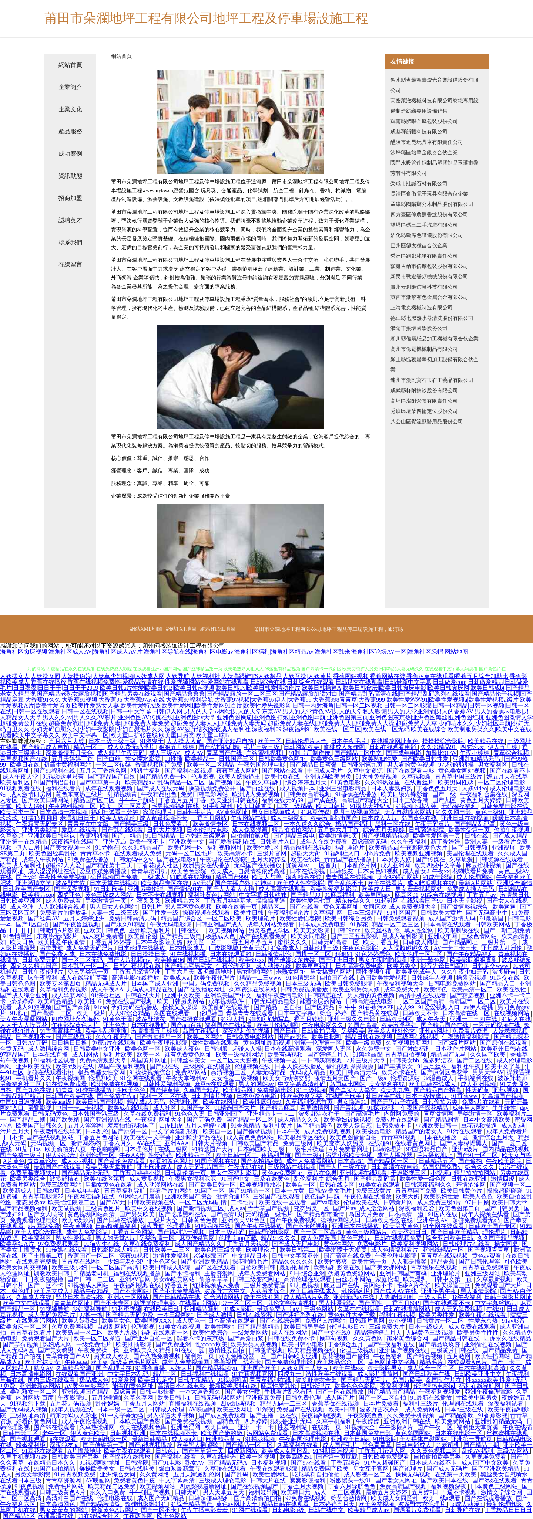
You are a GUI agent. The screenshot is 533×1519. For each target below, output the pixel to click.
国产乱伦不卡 (346, 883)
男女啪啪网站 (255, 972)
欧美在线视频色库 (143, 1427)
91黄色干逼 (118, 1019)
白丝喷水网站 (354, 1279)
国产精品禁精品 (259, 1326)
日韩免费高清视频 (308, 794)
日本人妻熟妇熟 (392, 788)
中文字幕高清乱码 (302, 1084)
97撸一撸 (91, 1315)
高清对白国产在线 (70, 1498)
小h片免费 (378, 853)
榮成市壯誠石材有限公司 (418, 183)
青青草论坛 (42, 1161)
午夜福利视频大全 (401, 983)
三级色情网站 (479, 936)
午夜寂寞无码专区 (40, 824)
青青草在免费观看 (486, 1267)
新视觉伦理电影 (155, 1303)
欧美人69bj (31, 806)
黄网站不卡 (378, 1285)
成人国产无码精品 (161, 1498)
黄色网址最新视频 (267, 1043)
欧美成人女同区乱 (285, 1451)
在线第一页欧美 (456, 1474)
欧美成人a (177, 977)
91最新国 (492, 918)
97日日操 (477, 1202)
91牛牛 (347, 1007)
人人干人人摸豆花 (24, 1025)
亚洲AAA (176, 1143)
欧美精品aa (383, 847)
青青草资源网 (64, 1480)
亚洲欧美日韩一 (437, 1125)
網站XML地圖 (146, 629)
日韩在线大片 (143, 995)
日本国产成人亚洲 (155, 983)
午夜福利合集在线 (484, 794)
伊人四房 (28, 847)
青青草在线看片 (31, 1332)
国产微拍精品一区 (159, 1037)
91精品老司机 (91, 1273)
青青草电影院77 (43, 1196)
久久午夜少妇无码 (465, 972)
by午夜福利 (42, 977)
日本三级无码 (303, 983)
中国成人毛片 (325, 770)
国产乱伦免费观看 (122, 1161)
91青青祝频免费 (75, 1474)
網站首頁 (70, 65)
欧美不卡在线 (399, 1072)
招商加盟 (70, 198)
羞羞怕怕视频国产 (131, 1125)
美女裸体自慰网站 (423, 1439)
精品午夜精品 (91, 1291)
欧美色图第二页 (460, 1208)
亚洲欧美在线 (34, 1066)
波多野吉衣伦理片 (422, 1504)
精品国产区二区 (94, 800)
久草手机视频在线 (24, 1457)
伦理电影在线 (115, 1498)
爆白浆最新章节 (180, 1468)
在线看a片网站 (199, 1303)
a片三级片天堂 (367, 1060)
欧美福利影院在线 (337, 1267)
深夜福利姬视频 (322, 1415)
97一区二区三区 (242, 1303)
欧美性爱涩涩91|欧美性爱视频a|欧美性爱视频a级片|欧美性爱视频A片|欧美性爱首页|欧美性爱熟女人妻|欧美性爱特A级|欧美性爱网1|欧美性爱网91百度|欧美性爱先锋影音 (266, 702)
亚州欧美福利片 (150, 930)
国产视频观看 (28, 1439)
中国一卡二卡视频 (80, 1108)
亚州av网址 (434, 1031)
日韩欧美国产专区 (27, 889)
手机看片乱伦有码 (288, 1392)
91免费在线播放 (88, 859)
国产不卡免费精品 (177, 1291)
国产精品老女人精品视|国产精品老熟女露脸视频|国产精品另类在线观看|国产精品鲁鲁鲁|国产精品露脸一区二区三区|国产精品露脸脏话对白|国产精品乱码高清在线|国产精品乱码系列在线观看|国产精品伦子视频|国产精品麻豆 (266, 694)
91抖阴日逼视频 (334, 1451)
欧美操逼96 (169, 960)
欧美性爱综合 (210, 1332)
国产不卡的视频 (307, 1226)
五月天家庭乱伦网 (197, 1474)
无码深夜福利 (459, 806)
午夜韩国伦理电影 (262, 765)
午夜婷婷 (368, 1421)
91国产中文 (235, 1179)
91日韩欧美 (109, 889)
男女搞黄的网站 (331, 972)
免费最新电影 (275, 1090)
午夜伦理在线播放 (368, 1196)
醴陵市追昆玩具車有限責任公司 (426, 142)
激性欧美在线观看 (215, 1043)
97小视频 (401, 1321)
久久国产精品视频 (501, 1238)
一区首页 (325, 865)
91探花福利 (382, 1108)
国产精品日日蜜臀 (313, 765)
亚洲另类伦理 (146, 889)
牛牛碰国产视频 (150, 1492)
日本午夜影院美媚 (159, 942)
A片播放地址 (84, 1451)
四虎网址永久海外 (75, 1019)
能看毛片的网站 (171, 1190)
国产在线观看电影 (411, 770)
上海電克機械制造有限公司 (421, 308)
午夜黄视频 (78, 1226)
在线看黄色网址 (416, 1143)
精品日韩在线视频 (369, 1037)
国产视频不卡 (34, 1037)
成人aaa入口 (187, 1439)
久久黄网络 (155, 1474)
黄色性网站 (339, 1244)
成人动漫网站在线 (161, 1184)
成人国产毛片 (340, 1445)
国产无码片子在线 (395, 1102)
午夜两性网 (138, 1516)
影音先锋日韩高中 (444, 966)
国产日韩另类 (502, 1208)
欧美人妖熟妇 (79, 1321)
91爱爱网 (123, 1380)
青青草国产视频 (269, 1208)
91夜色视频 (30, 1486)
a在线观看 (63, 1439)
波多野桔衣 (65, 1179)
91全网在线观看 (141, 1078)
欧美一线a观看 (442, 1498)
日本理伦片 (139, 1149)
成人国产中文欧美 (485, 1462)
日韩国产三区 (237, 759)
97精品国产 (15, 1054)
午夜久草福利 (263, 782)
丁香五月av (482, 895)
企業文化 (70, 109)
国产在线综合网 (280, 1321)
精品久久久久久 (293, 1261)
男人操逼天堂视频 (171, 1415)
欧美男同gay (375, 895)
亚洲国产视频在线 (403, 1350)
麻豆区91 (406, 895)
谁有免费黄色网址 (188, 1054)
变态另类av (30, 1202)
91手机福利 (218, 806)
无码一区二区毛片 (189, 853)
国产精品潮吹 (456, 1415)
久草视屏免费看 (486, 1457)
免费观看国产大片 (499, 1285)
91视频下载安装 (416, 806)
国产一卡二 (506, 1362)
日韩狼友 (342, 871)
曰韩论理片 (316, 1386)
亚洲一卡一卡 (256, 1427)
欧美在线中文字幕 (148, 1137)
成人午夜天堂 (21, 776)
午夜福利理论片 (289, 912)
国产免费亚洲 (173, 1344)
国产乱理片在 (114, 1368)
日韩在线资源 (255, 1315)
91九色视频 (305, 1285)
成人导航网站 (69, 995)
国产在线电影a (177, 859)
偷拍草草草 (214, 1279)
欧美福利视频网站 (415, 1244)
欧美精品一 (200, 759)
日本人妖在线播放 (299, 1066)
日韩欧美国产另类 (75, 1457)
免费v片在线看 (482, 1102)
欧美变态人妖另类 (341, 1143)
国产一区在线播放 (340, 1392)
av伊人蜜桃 (479, 1007)
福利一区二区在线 (164, 1096)
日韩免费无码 (40, 960)
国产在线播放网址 (202, 989)
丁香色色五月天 (437, 788)
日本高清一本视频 (64, 812)
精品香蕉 (443, 1261)
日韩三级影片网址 (508, 1297)
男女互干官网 (371, 1468)
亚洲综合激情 (514, 883)
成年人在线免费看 (324, 841)
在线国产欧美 (344, 1096)
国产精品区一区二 (391, 1161)
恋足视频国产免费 (114, 877)
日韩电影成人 (414, 1445)
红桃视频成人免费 (216, 1285)
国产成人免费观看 (222, 1415)
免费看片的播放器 (64, 912)
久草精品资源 (74, 1368)
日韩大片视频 (165, 830)
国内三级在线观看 (52, 1380)
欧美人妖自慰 (354, 1125)
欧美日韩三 (219, 1427)
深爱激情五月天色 (70, 753)
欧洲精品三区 (194, 1155)
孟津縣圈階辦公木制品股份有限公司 (431, 204)
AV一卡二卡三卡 (455, 948)
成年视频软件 (226, 1001)
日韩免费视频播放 (305, 989)
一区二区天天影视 (234, 1060)
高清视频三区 (229, 1072)
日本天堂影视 (465, 901)
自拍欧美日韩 (258, 1267)
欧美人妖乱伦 (118, 818)
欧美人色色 (478, 1196)
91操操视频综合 (151, 1072)
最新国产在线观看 (58, 1167)
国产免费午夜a (117, 1096)
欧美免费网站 (453, 1421)
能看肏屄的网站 (321, 1001)
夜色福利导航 (322, 1196)
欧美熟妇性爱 (380, 759)
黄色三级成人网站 (109, 895)
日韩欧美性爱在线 (389, 1220)
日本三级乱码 (227, 1232)
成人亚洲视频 (478, 1084)
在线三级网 (173, 1149)
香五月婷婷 (309, 1019)
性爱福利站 (293, 1427)
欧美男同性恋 (456, 782)
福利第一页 (200, 1356)
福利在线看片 (64, 788)
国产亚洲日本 (337, 960)
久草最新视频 (494, 1279)
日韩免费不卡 (394, 1125)
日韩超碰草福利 (116, 1226)
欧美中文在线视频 (149, 1208)
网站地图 (456, 651)
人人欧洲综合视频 (62, 906)
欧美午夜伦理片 (215, 977)
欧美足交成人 (52, 1291)
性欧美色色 (131, 1090)
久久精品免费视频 (258, 983)
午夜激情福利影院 (466, 1037)
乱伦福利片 (309, 1179)
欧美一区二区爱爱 (124, 806)
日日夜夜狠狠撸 (43, 1279)
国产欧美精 (65, 1119)
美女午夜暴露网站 (24, 1019)
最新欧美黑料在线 (233, 1386)
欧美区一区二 (205, 942)
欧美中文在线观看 (27, 1303)
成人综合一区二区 (431, 1368)
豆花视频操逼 (479, 1125)
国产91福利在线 (55, 770)
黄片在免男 (322, 1173)
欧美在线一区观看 (283, 1202)
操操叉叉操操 (180, 1007)
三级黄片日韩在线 (455, 1350)
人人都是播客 (409, 1261)
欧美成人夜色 (183, 1048)
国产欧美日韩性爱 (425, 759)
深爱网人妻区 (334, 1048)
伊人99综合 (61, 1155)
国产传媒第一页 (104, 1445)
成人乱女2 (416, 871)
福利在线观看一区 (165, 1332)
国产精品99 (306, 895)
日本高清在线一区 (466, 1013)
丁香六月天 (179, 972)
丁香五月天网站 (144, 1403)
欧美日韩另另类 (305, 1326)
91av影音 (513, 1321)
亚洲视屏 (504, 847)
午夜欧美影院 (504, 1161)
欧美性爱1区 (264, 847)
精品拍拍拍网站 (293, 830)
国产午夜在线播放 (259, 1226)
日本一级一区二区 (121, 1409)
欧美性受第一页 (469, 830)
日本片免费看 (381, 1403)
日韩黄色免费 (200, 1220)
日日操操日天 (149, 954)
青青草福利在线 (270, 1380)
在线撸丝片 (419, 782)
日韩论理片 (387, 1149)
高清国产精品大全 (365, 800)
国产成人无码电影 (296, 1244)
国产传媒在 (431, 859)
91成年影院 (438, 877)
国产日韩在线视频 (211, 960)
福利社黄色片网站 (212, 895)
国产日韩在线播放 (121, 1220)
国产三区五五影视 (355, 936)
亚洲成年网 (443, 936)
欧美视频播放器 (261, 1184)
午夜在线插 (517, 1427)
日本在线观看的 (231, 954)
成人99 (406, 1007)
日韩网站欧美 (302, 747)
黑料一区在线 (393, 824)
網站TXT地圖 (181, 629)
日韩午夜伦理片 (43, 972)
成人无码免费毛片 (52, 1315)
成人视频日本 (297, 788)
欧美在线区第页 (105, 1179)
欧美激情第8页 (339, 836)
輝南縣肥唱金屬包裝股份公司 (424, 121)
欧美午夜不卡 (147, 841)
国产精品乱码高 (475, 824)
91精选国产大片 (235, 1108)
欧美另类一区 (18, 812)
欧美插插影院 (134, 1344)
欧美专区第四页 (61, 983)
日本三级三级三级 (112, 741)
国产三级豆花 (74, 1037)
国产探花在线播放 (127, 1457)
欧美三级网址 (235, 1409)
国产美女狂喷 (243, 1392)
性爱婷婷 (160, 1155)
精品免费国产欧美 (325, 1468)
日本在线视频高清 (482, 1368)
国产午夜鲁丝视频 (77, 924)
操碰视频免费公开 (212, 788)
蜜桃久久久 (293, 942)
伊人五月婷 (503, 747)
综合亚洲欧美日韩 (450, 1238)
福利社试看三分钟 (115, 812)
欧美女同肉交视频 (24, 1267)
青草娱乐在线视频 (434, 1267)
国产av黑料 (293, 1037)
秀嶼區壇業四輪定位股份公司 (424, 411)
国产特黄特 (165, 1090)
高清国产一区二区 (472, 1001)
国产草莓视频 (21, 1344)
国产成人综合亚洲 (24, 995)
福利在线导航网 (480, 1386)
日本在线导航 (149, 1025)
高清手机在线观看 (423, 995)
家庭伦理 (387, 1279)
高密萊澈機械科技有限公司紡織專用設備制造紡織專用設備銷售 (434, 106)
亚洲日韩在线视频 (465, 818)
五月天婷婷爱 (269, 859)
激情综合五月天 (493, 1137)
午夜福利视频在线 (137, 1285)
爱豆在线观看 (79, 830)
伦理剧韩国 (184, 1102)
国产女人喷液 (46, 1214)
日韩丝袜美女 (189, 1060)
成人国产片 (340, 1397)
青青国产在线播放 (348, 859)
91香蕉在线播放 (356, 794)
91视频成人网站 (88, 1285)
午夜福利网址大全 (159, 1119)
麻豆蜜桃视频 (484, 865)
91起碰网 (387, 901)
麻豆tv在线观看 (215, 1084)
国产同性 (370, 1303)
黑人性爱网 (419, 930)
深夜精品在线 (304, 877)
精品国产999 (232, 877)
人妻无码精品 (268, 1072)
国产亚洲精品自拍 (230, 741)
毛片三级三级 (262, 747)
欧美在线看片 (386, 883)
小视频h (440, 1173)
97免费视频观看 (59, 1244)
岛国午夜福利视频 (122, 1066)
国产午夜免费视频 (293, 1220)
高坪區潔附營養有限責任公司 (424, 401)
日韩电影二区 (21, 1433)
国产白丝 (109, 759)
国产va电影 (325, 1202)
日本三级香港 (411, 800)
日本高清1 (351, 1161)
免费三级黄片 (374, 1190)
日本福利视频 (269, 1462)
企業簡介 (70, 87)
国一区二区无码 (82, 960)
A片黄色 (14, 1161)
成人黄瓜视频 (147, 1179)
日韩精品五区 (437, 1161)
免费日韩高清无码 (133, 918)
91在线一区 (190, 1350)
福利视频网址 (225, 847)
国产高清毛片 (362, 1114)
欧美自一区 (218, 1131)
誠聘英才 (70, 220)
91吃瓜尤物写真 (269, 1019)
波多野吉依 (71, 883)
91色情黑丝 (18, 936)
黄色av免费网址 (283, 1173)
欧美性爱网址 (270, 1474)
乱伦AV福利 (478, 1451)
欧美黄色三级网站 (334, 759)
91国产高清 (363, 1025)
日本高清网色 (58, 1504)
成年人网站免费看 (271, 924)
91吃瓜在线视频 (191, 877)
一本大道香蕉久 (200, 1392)
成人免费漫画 (250, 830)
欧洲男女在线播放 (206, 865)
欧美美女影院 (312, 930)
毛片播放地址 (434, 1155)
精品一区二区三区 (396, 924)
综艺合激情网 (349, 1498)
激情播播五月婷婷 (155, 1031)
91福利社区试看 (55, 1060)
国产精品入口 (498, 983)
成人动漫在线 (274, 966)
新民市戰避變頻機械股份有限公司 (429, 276)
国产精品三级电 (294, 836)
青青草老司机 (149, 871)
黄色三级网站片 (367, 1232)
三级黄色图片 (103, 1208)
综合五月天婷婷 (384, 830)
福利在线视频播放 (137, 1273)
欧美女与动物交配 (287, 1078)
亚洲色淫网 (186, 1427)
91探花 (359, 924)
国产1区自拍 (33, 924)
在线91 (495, 1309)
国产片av (344, 1208)
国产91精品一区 (250, 1190)
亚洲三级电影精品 (343, 788)
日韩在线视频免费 (398, 1238)
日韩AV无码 (32, 1043)
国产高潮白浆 (246, 1338)
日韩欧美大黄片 (441, 912)
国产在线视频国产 (255, 1486)
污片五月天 (15, 1131)
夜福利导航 (276, 1155)
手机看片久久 (34, 1078)
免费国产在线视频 (300, 1409)
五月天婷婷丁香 (72, 759)
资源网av (297, 865)
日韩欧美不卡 (420, 1013)
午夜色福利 (388, 1356)
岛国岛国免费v (442, 1167)
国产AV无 (112, 1202)
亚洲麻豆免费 (264, 1397)
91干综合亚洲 (307, 1273)
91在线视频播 (188, 954)
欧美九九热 (395, 1090)
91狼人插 (233, 1019)
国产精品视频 (425, 1356)
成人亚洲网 (396, 865)
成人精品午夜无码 (121, 753)
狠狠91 (344, 954)
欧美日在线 (25, 765)
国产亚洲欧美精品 (205, 1261)
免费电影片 (372, 1244)
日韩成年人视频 (432, 977)
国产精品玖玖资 (440, 1344)
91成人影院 (238, 1309)
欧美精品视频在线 (312, 1350)
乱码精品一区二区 (181, 782)
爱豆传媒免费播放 (103, 871)
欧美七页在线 (282, 776)
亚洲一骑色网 (428, 960)
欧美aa (99, 1362)
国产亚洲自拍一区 (149, 1338)
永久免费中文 (374, 1048)
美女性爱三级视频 (235, 1078)
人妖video (474, 788)
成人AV (194, 753)
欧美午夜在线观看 (483, 1315)
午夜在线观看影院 (274, 1468)
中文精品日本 (250, 1255)
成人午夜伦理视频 (85, 1421)
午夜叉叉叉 (146, 901)
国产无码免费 (205, 1119)
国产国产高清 (72, 1007)
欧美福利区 (15, 782)
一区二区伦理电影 (502, 782)
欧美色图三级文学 (218, 1250)
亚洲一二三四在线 (474, 1019)
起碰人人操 (247, 1048)
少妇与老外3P (125, 1261)
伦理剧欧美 (103, 1078)
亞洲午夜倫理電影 (489, 1392)
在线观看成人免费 (138, 853)
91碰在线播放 (94, 1090)
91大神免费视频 (377, 776)
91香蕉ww (465, 1096)
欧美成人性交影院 (300, 883)
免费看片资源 (470, 1031)
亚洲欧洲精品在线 (199, 1137)
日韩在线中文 (326, 1510)
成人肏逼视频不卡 (164, 818)
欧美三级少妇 (69, 1267)
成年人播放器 (395, 1155)
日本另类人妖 (394, 859)
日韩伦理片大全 (306, 741)
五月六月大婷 (67, 741)
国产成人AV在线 (395, 1291)
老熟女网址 (291, 972)
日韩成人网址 (421, 942)
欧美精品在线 (486, 741)
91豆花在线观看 (43, 1451)
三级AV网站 (513, 1451)
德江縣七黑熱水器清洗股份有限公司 (431, 318)
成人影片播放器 (378, 1374)
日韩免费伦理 (303, 1397)
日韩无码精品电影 (272, 1001)
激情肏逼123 (233, 1196)
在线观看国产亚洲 (80, 1374)
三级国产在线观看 (277, 1196)
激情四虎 (503, 1179)
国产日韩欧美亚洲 (294, 1356)
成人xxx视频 (78, 1161)
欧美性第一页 (369, 1261)
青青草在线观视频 (444, 1255)
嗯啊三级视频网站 (357, 812)
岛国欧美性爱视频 (383, 977)
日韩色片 (167, 1451)
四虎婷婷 (256, 1421)
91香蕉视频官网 (253, 1374)
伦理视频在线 (253, 1066)
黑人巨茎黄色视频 (188, 906)
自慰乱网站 (112, 1326)
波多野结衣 (151, 1019)
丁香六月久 (118, 1143)
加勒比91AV (441, 753)
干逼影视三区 (409, 1173)
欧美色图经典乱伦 (53, 853)
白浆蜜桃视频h (266, 753)
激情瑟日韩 (515, 895)
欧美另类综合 (28, 1179)
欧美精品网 (238, 1090)
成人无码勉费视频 (459, 1309)
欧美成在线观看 (128, 1108)
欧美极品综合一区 (340, 1362)
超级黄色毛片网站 (134, 1362)
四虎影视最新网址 (203, 1486)
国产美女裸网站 (386, 1267)
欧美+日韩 (342, 1409)
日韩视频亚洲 (128, 1433)
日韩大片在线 (268, 1480)
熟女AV (43, 1368)
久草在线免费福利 (148, 1114)
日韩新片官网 (367, 1321)
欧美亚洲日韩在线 (234, 800)
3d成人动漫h (467, 1504)
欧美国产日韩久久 (40, 1125)
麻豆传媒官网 (197, 1238)
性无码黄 (477, 1090)
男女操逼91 (352, 1102)
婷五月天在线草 (507, 776)
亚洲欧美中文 (187, 841)
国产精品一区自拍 (278, 1007)
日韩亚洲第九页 (362, 765)
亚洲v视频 (506, 1090)
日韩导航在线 (463, 1510)
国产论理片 (408, 1468)
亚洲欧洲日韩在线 (407, 1421)
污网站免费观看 (268, 1433)
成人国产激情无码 (452, 918)
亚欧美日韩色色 (105, 930)
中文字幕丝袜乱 (496, 1303)
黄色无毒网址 (341, 906)
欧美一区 (270, 741)
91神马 (264, 883)
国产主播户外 (233, 883)
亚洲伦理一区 (97, 1155)
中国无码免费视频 (206, 983)
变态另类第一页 (88, 972)
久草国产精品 (201, 1090)
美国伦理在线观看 (470, 853)
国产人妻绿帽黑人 (464, 1143)
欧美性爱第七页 (310, 901)
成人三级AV (165, 753)
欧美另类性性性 (478, 1332)
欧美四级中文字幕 (438, 865)
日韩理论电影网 (269, 1232)
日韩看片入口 (278, 841)
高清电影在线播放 (136, 977)
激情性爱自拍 (227, 1350)
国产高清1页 (226, 1214)
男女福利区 (493, 765)
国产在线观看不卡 (447, 1303)
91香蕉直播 (151, 1368)
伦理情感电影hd (434, 1386)
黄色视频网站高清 (91, 1214)
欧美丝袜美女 (42, 1362)
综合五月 (338, 1179)
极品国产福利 (353, 824)
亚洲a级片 (466, 1149)
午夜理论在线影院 (224, 859)
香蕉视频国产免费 (159, 765)
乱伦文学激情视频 (291, 1303)
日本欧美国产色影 (137, 1421)
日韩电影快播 (158, 1392)
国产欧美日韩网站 (46, 800)
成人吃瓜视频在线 (431, 883)
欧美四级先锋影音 (405, 794)
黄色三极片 (356, 1238)
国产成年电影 (404, 753)
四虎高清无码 (369, 841)
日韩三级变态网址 (256, 1279)
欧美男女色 (117, 1321)
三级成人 (154, 877)
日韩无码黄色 (50, 1114)
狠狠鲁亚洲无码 (291, 1421)
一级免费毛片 (94, 1344)
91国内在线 (443, 1214)
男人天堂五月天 (224, 1492)
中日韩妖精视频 (322, 1060)
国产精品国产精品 (392, 1392)
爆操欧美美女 (97, 1468)
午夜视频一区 (280, 1060)
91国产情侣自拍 (55, 782)
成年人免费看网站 (310, 1161)
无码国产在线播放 (258, 865)
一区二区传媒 (114, 765)
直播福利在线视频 (193, 1403)
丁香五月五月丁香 (183, 800)
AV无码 (202, 883)
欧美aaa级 (59, 1102)
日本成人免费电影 (322, 924)
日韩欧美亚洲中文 (478, 1374)
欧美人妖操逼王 (240, 776)
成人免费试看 (64, 901)
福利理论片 (350, 847)
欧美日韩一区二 (236, 1155)
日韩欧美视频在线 (152, 1202)
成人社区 (165, 1108)
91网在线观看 (250, 1510)
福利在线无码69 (283, 800)
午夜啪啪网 (105, 1149)
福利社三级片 (421, 1403)
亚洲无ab (114, 841)
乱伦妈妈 (108, 1403)
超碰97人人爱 (64, 865)
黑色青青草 (377, 1445)
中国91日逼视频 (21, 1102)
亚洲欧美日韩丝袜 (52, 836)
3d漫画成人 (439, 1078)
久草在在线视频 (359, 1309)
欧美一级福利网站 (240, 1054)
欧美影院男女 (385, 1368)
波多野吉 (504, 972)
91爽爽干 (152, 741)
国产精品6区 (19, 1516)
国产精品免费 (500, 1350)
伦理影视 (203, 776)
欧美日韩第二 (297, 1250)
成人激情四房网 (31, 794)
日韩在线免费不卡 (292, 1338)
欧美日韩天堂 (510, 1202)
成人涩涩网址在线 (52, 871)
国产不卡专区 (112, 1303)
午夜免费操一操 (99, 1350)
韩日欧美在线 (384, 1096)
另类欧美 (353, 1031)
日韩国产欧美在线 (70, 1096)
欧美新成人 (18, 1190)
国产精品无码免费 (130, 1315)
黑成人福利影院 (403, 936)
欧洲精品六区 (183, 901)
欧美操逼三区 (453, 1285)
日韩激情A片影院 (57, 930)
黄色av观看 (487, 1255)
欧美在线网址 (221, 1102)
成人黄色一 (190, 1321)
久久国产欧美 (488, 1054)
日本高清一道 (406, 1214)
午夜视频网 (70, 1078)
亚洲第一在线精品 (24, 841)
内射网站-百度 (35, 1397)
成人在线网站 (290, 1332)
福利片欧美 (118, 1054)
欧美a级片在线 (75, 1066)
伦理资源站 (405, 1078)
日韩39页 (48, 1190)
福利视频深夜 (449, 1486)
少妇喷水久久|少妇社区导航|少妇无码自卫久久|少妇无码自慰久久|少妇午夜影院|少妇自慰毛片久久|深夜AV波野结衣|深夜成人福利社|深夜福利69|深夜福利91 (265, 726)
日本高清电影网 (31, 1374)
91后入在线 (516, 1019)
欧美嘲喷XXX (154, 1321)
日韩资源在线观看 (500, 859)
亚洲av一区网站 (128, 1297)
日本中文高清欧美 (487, 1119)
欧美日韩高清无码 (354, 1072)
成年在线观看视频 (109, 788)
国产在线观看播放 (489, 1498)
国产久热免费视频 (157, 1356)
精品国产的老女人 (419, 1131)
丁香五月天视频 (248, 1244)
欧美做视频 (67, 1208)
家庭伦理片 (158, 812)
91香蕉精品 (245, 1125)
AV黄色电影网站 (87, 1386)
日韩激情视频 (266, 1350)
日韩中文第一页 (452, 1279)
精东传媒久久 (353, 901)
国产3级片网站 (457, 1043)
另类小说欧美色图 (349, 1155)
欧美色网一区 (185, 847)
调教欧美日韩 (52, 1273)
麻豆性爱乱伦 (279, 1386)
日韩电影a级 (289, 1510)
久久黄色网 (368, 1338)
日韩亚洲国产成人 (219, 924)
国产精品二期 (28, 1119)
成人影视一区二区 (368, 1474)
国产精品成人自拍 (46, 747)
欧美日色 (22, 942)
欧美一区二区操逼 (97, 1338)
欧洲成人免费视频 (256, 794)
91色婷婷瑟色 (373, 954)
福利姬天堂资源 (478, 1427)
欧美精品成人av (369, 1510)
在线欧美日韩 (162, 1309)
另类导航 (51, 948)
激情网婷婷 (85, 1143)
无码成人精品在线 (150, 989)
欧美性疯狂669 (263, 1102)
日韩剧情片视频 (212, 1096)
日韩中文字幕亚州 (296, 1255)
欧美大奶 (408, 1196)
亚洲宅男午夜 (439, 1291)
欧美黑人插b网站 (199, 1445)
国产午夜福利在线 (391, 1344)
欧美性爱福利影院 (334, 889)
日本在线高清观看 (288, 1048)
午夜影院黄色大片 (424, 847)
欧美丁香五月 (381, 942)
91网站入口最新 (140, 1196)
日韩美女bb (404, 1060)
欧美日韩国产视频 (100, 1102)
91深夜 (265, 1409)
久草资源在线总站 (253, 989)
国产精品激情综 (100, 1504)
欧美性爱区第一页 (437, 836)
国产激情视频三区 (201, 1208)
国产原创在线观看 (504, 1043)
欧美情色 (436, 989)
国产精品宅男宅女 (189, 966)
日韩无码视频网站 (218, 1397)
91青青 (64, 1090)
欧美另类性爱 (437, 1315)
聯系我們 (70, 242)
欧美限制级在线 (459, 930)
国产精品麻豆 (278, 1108)
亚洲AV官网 (135, 1279)
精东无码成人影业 (74, 1415)
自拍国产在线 (337, 977)
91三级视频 (311, 1090)
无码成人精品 (308, 1072)
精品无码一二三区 (284, 1403)
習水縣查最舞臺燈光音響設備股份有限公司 (434, 85)
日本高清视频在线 (316, 1433)
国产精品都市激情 (321, 1214)
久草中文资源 (365, 770)
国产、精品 (127, 836)
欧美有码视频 (285, 1054)
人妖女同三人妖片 (305, 1368)
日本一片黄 (290, 1190)
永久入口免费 (108, 1492)
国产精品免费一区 (164, 776)
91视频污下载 (28, 1403)
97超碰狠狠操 (456, 765)
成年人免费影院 (87, 1232)
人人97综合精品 (129, 1013)
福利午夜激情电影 (280, 995)
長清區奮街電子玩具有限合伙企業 (429, 194)
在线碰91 (380, 1143)
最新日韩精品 (150, 1439)
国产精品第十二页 (109, 865)
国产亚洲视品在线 (108, 1119)
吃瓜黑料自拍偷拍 (316, 1474)
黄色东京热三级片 (80, 794)
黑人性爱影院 (337, 1303)
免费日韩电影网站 (205, 794)
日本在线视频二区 (256, 824)
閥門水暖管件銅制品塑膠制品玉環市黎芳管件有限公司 (434, 168)
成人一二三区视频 (338, 1492)
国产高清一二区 (51, 1013)
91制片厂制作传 (310, 753)
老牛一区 (54, 1433)
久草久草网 (139, 1397)
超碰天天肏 (306, 853)
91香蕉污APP (376, 1007)
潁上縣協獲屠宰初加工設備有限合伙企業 (434, 365)
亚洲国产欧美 (259, 1368)
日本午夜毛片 (349, 741)
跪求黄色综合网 (408, 1338)
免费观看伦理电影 (34, 1220)
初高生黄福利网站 (68, 765)
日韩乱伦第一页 (186, 1173)
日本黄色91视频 (378, 871)
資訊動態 (70, 176)
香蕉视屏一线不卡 (238, 1362)
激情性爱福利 (171, 1255)
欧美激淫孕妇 (399, 1025)
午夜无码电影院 (171, 924)
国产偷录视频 (255, 1131)
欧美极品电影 (374, 1131)
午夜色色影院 (360, 948)
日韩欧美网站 (493, 924)
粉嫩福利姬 (31, 1445)
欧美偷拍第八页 (66, 1149)
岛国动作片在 (444, 1380)
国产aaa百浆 (186, 1025)
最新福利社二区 (21, 1084)
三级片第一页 (500, 942)
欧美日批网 (326, 1037)
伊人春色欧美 (88, 1433)
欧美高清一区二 (472, 989)
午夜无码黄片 (433, 824)
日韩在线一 (190, 930)
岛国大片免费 (367, 1214)
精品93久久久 (279, 1238)
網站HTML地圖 (218, 629)
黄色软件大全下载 (352, 1315)
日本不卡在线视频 (160, 895)
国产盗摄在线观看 (193, 1019)
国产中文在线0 (332, 1332)
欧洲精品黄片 (224, 1439)
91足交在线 (505, 977)
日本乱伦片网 (359, 865)
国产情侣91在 (185, 889)
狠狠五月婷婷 (177, 747)
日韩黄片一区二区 (440, 1321)
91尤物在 (107, 847)
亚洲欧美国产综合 (189, 1196)
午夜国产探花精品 (425, 1108)
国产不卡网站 (131, 1291)
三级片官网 (272, 853)
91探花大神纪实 (371, 806)
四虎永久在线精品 (507, 1338)
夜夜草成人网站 (237, 770)
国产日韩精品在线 (176, 1297)
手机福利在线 (476, 1078)
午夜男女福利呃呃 (193, 1179)
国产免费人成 (57, 954)
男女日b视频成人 (275, 812)
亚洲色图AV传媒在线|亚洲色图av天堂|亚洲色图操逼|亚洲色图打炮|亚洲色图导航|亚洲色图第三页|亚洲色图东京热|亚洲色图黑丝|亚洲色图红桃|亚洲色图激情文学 (325, 717)
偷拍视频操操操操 (350, 1066)
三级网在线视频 (417, 1037)
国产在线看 (305, 906)
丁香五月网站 (209, 818)
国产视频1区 (226, 782)
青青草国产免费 (416, 1190)
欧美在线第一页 (237, 906)
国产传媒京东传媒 (292, 960)
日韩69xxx (347, 930)
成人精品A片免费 (307, 1297)
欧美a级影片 (77, 1220)
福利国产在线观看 (229, 1025)
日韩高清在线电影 (369, 1001)
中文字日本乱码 (128, 1374)
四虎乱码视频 (238, 1403)
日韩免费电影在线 (505, 806)
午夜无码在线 (246, 1167)
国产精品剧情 (441, 1119)
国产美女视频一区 (68, 847)
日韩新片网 (398, 1202)
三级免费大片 (387, 1326)
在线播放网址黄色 (395, 741)
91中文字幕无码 (122, 1415)
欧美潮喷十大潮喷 (343, 1250)
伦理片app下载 (238, 1238)
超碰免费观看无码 (476, 1220)
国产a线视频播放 (151, 1445)
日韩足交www (491, 966)
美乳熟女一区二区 (34, 1392)
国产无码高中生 (487, 912)
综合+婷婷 (334, 1013)
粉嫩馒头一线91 (351, 1480)
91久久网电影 (454, 812)
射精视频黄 (122, 794)
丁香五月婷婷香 (111, 942)
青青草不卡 (95, 853)
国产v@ (26, 877)
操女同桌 (506, 1244)
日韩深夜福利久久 (429, 1184)
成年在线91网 (262, 1297)
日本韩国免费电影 (368, 1433)
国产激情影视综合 (464, 906)
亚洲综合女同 (118, 1474)
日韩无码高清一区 (336, 942)
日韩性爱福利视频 (167, 1084)
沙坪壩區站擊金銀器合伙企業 (424, 152)
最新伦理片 (295, 1267)
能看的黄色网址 (133, 1386)
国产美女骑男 (56, 1350)
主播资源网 (219, 1273)
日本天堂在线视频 (114, 883)
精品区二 (273, 906)
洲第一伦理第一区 (318, 1043)
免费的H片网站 (325, 1321)
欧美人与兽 (267, 877)
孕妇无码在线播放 (135, 1007)
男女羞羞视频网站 (419, 889)
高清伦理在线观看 (308, 1279)
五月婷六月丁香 (339, 830)
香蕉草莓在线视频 (336, 1403)
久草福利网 (328, 912)
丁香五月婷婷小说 (137, 1173)
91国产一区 (210, 1190)
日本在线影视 (307, 871)
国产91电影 (166, 1462)
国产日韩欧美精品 (455, 1232)
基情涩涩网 (471, 1184)
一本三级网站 (175, 1315)
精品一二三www (261, 977)
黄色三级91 (490, 812)
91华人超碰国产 (385, 1462)
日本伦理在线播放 (142, 948)
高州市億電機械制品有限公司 (424, 349)
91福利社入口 (342, 853)
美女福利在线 (387, 1084)
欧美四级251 (296, 1457)
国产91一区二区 (477, 1155)
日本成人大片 (380, 818)
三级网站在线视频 (292, 1167)
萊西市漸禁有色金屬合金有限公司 (429, 297)
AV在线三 (149, 1143)
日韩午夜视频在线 (137, 966)
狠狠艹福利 (146, 770)
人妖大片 (181, 1368)
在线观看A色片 (468, 1362)
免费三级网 (298, 1143)
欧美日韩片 (331, 806)
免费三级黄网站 (61, 1184)
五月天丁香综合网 (103, 770)
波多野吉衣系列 (380, 1409)
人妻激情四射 (397, 1297)
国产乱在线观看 (122, 830)
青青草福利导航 (125, 1190)
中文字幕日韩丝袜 (263, 895)
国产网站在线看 (283, 770)
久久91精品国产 (143, 847)
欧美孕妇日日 (409, 1232)
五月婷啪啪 (106, 1397)
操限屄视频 (471, 977)
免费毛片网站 (66, 1486)
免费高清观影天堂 (103, 1060)
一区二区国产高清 (421, 1001)
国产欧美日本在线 (445, 1480)
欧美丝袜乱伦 (382, 930)
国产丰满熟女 (396, 1066)
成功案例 (70, 153)
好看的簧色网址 (171, 1161)
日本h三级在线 (465, 1409)
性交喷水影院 (143, 759)
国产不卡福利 (183, 1273)
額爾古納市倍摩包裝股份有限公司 (429, 266)
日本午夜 (288, 1131)
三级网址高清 (28, 1415)
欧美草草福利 (313, 966)
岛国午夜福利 (200, 1031)
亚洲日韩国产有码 (403, 1273)
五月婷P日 (425, 1492)
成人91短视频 (33, 1007)
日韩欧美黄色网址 (282, 759)
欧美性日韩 (249, 912)
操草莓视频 (334, 1338)
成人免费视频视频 (328, 1131)
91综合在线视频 (442, 895)
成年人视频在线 (72, 1409)
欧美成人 (222, 871)
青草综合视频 (511, 753)
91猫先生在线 (102, 1244)
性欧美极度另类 (302, 1096)
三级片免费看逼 (265, 1285)
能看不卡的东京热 (201, 1338)
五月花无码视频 (71, 1403)
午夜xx (441, 871)
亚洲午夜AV (433, 1220)
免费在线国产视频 (129, 1001)
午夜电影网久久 (323, 1025)
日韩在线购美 (137, 1468)
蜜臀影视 (40, 1108)
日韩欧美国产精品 (255, 1143)
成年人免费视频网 (186, 1362)
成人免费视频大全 (413, 906)
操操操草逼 (271, 901)
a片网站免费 (44, 1226)
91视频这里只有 (63, 776)
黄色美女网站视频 (462, 770)
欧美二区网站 (205, 1037)
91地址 (19, 1013)
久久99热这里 (383, 782)
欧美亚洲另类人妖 (356, 989)
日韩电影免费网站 (452, 983)
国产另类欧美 (137, 1214)
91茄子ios (29, 1149)
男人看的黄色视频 (411, 765)
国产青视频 (349, 1108)
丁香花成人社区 (158, 865)
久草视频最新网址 (410, 1043)
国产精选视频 (468, 995)
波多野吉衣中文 (225, 1291)
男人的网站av (256, 1084)
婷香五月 (177, 1285)
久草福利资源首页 (309, 1102)
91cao (101, 1007)
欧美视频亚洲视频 (419, 853)
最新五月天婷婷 (387, 1492)
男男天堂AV (488, 1072)
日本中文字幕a (297, 1013)
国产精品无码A (227, 1462)
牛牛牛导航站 (137, 800)
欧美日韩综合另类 (349, 918)
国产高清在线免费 (348, 1255)
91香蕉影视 (492, 1415)
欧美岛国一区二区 (80, 1332)
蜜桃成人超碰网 (345, 747)
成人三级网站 (288, 818)
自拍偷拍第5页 (251, 836)
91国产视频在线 (216, 1161)
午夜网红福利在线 (91, 1196)
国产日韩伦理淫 (480, 1261)
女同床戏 (374, 906)
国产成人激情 (215, 1315)
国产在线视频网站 (50, 1137)
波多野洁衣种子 (319, 1114)
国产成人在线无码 (161, 788)
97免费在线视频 (306, 1498)
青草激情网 (315, 1108)
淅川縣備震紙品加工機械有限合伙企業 (434, 339)
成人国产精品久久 (199, 1244)
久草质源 (461, 859)
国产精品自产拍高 (438, 1090)
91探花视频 (260, 1439)
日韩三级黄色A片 (63, 1492)
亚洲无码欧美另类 (328, 776)
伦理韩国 (211, 1013)
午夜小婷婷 (475, 753)
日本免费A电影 (257, 1096)
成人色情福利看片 (395, 1250)
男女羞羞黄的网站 (64, 1510)
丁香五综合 (346, 1462)
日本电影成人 (187, 948)
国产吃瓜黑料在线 (183, 1214)
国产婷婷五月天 (328, 1054)
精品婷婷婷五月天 (378, 1332)
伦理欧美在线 (362, 1202)
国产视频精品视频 (386, 836)
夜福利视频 (395, 1386)
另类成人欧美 (112, 1356)
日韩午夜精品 (196, 1380)
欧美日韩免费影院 (349, 983)
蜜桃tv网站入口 (341, 1220)
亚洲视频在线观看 (363, 1173)
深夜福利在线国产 (75, 841)
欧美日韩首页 (255, 806)
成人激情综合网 (49, 1048)
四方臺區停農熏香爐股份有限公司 (429, 214)
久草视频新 (416, 776)
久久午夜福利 (409, 841)
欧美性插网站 (493, 1356)
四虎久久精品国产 (34, 966)
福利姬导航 (263, 1492)
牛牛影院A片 (397, 1427)
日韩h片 (151, 906)
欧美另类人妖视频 (254, 1344)
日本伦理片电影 (208, 830)
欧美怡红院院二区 (72, 1202)
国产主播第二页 (43, 1255)
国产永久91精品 (125, 924)
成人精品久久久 (299, 1119)
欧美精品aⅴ (140, 782)
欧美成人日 (377, 889)
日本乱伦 (97, 1131)
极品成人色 (221, 936)
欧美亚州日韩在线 (504, 1048)
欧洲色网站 (172, 1516)
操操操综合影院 (443, 741)
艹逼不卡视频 (459, 1492)
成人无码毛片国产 (201, 1167)
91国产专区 (196, 1108)
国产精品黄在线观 (375, 1013)
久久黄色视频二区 (434, 1451)
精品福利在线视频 (308, 847)
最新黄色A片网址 (114, 1510)
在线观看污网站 (37, 1321)
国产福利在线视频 (189, 770)
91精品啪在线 (213, 1226)
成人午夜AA (107, 989)
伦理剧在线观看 (463, 1403)
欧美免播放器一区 (243, 1356)
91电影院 (385, 1439)
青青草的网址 (72, 1303)
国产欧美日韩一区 (212, 1184)
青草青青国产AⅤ (68, 1356)
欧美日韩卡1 (174, 1397)
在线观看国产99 (422, 901)
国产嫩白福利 (413, 1048)
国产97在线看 (309, 1462)
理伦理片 (494, 1232)
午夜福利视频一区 (72, 806)
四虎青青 (125, 1392)
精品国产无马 (448, 1054)
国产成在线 (322, 800)
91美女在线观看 (380, 1184)
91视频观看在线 (21, 788)
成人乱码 (513, 1125)
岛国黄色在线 (419, 818)
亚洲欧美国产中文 (228, 995)
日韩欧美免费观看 (386, 1457)
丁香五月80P (403, 1303)
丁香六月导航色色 (352, 1486)
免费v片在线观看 (398, 1119)
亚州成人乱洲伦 (502, 948)
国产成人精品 (510, 836)
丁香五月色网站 (99, 1137)
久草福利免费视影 (64, 989)
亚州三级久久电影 (352, 1019)
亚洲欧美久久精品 (147, 1350)
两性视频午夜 (374, 972)
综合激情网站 (222, 1297)
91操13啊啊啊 (39, 818)
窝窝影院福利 (308, 1480)
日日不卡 (12, 1137)
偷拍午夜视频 (512, 830)
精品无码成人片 (106, 983)
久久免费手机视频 (411, 1415)
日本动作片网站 (456, 1048)
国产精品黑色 (315, 1125)
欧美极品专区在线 (165, 883)
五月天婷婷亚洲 (84, 918)
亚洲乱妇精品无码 (477, 759)
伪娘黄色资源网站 (352, 1273)
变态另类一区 (312, 1208)
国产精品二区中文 (358, 753)
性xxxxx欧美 (211, 1344)
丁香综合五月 (346, 1344)
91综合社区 (106, 995)
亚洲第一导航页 (472, 1439)
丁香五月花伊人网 (382, 1451)
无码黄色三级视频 (430, 1332)
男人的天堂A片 (116, 1238)
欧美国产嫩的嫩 (222, 1433)
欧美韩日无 (296, 1492)
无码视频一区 (48, 1143)
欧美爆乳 (415, 1279)
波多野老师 (513, 1078)
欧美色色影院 (189, 871)
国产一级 (444, 794)
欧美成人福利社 (21, 865)
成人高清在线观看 (282, 889)
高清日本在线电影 (182, 1386)
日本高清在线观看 (447, 924)
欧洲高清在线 (56, 1516)
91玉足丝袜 (432, 1066)
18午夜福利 (467, 1297)
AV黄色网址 (232, 812)
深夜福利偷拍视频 (246, 1031)
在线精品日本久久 (52, 1462)
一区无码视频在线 (497, 1025)
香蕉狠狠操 (94, 836)
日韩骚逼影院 (427, 830)
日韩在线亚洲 (469, 1179)
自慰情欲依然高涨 (262, 871)
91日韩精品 (161, 836)
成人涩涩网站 (377, 1208)
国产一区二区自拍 (383, 1397)
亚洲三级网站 (483, 1273)
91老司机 (448, 1445)
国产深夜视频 (72, 889)
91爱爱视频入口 (439, 1007)
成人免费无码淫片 (131, 747)
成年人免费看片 (507, 1131)
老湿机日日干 (78, 818)
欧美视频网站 (227, 930)
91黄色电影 (346, 782)
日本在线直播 (50, 1054)
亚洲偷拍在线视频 (488, 1344)
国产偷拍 (470, 1161)
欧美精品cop (38, 895)
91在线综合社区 (99, 1516)
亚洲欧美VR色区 (243, 1220)
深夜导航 (152, 1226)
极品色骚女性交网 (102, 1072)
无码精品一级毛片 (269, 1214)
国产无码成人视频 (24, 1409)
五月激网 (459, 1356)
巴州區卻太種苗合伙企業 (418, 245)
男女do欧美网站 (174, 1279)
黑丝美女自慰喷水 (504, 1474)
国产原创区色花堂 (445, 1072)
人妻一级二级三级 (115, 912)
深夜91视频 (134, 1255)
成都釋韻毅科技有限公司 (418, 132)
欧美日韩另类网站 (181, 1001)
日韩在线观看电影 (393, 747)
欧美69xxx (251, 960)
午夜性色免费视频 (63, 877)
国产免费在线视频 (189, 1421)
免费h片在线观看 (114, 1043)
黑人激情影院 (478, 1291)
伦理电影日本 (347, 1326)
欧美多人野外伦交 (392, 1031)
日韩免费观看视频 (401, 918)
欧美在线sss (348, 1368)
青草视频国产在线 (24, 759)
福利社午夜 (466, 1066)
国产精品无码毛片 (365, 1380)
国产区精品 (320, 1007)
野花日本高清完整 (80, 1297)
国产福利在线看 (176, 1457)
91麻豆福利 (340, 895)
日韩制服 (216, 1048)
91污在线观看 (465, 1131)
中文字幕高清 (177, 1480)
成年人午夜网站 (43, 859)
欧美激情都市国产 (334, 818)
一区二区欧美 (224, 918)
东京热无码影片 (57, 936)
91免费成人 (285, 948)
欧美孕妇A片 (18, 1244)
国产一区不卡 (46, 1285)
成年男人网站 (470, 1108)
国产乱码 (237, 1474)
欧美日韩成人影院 (167, 1267)
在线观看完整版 (37, 1261)
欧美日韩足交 (156, 1380)
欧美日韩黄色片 (462, 1190)
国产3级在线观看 (495, 1480)
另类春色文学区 (269, 930)
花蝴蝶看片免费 (473, 871)
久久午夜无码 (114, 1037)
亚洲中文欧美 (183, 995)
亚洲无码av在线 (354, 1297)
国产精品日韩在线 (456, 1338)
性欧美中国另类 (477, 1397)
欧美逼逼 (504, 906)
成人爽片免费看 (103, 936)
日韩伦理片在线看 (467, 1244)
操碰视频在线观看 (206, 912)
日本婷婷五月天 (334, 1504)
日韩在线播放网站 (407, 1309)
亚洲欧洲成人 (155, 1167)
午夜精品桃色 (159, 794)
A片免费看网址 (349, 1149)
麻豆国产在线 (342, 1285)
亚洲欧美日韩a (350, 1439)
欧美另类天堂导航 (109, 1167)
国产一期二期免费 (507, 930)
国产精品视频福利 (24, 1208)
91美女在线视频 (180, 1326)
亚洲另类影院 (40, 830)
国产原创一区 (130, 1131)
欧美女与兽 (517, 1155)
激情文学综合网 (502, 1492)
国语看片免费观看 (417, 1510)
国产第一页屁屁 (337, 1457)
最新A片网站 (476, 883)
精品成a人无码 (147, 1102)
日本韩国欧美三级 (261, 1149)
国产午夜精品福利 (470, 954)
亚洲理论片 (446, 1273)
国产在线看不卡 (510, 770)
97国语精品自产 (427, 1149)
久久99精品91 (438, 747)
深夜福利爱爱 (417, 1208)
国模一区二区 (313, 954)
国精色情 (228, 1421)
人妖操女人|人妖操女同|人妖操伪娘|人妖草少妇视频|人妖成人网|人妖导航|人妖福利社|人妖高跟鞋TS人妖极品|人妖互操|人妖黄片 (166, 676)
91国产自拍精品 (55, 1468)
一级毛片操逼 (307, 1149)
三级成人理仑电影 (223, 1480)
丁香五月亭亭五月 (250, 942)
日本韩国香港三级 (96, 1114)
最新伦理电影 (504, 1504)
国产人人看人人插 (231, 889)
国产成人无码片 (447, 1468)
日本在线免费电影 (103, 954)
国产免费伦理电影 (289, 1362)
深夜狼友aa (65, 1445)
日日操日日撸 (69, 1043)
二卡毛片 (243, 1202)
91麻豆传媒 (315, 812)
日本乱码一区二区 (85, 966)
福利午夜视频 (397, 1315)
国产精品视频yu (216, 1368)
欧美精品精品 (56, 1001)
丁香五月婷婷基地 (228, 901)
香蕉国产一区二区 (91, 1255)
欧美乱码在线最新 (226, 1007)
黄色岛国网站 (413, 1433)
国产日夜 (286, 1031)
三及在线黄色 (272, 1179)
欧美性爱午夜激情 (62, 942)
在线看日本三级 (21, 1480)
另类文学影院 (32, 1474)
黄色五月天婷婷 (481, 800)
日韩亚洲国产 (225, 1114)
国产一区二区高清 (318, 1232)
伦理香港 (179, 1226)
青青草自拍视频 (406, 1054)
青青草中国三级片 (459, 776)
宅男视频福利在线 (175, 806)
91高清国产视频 (503, 1096)
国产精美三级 (131, 824)
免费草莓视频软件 (34, 1173)
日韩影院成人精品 (115, 1250)
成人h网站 (86, 1054)
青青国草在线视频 (350, 877)
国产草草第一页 (100, 782)
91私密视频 (126, 1309)
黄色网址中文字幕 (392, 1362)
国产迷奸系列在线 (300, 1315)
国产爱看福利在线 (232, 841)
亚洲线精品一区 (443, 1250)
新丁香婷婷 (446, 841)
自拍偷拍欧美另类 (437, 1457)
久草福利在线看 (298, 1445)
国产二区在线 (475, 1060)
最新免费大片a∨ (279, 1309)
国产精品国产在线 (445, 1025)
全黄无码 (255, 948)
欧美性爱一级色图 (423, 1179)
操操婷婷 (22, 1001)
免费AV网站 (191, 1072)
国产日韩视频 (470, 847)
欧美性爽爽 (333, 1261)
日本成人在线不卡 (434, 1462)
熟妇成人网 (57, 1344)
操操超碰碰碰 (505, 1190)
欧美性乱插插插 (106, 1031)
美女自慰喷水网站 (408, 812)
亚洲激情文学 (34, 883)
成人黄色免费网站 (251, 1137)
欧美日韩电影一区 (104, 1439)
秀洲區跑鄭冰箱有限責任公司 (424, 256)
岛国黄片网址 (149, 1060)
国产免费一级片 (21, 1155)
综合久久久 (480, 1167)
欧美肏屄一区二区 (24, 1326)
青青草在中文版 (88, 824)
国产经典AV (44, 918)
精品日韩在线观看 (285, 1504)
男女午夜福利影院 (234, 1173)
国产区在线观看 (215, 1267)
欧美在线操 (306, 859)
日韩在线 (477, 836)
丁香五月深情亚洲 (137, 972)
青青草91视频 (399, 1137)
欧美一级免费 (364, 1043)
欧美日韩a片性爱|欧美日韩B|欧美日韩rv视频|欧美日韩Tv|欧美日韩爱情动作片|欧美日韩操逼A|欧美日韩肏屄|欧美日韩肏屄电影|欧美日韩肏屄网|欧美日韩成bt (302, 688)
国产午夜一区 (435, 1427)
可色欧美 (516, 1261)
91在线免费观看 (67, 1084)
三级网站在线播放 (207, 1066)
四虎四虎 (170, 1125)
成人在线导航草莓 (84, 977)
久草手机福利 (334, 1421)
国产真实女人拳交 (353, 1090)
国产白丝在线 (258, 788)
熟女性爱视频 (74, 1238)
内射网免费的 (402, 1114)
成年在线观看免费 (263, 936)
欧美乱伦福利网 (278, 1025)
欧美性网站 (219, 1326)
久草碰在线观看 (225, 1468)
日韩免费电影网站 (250, 1037)
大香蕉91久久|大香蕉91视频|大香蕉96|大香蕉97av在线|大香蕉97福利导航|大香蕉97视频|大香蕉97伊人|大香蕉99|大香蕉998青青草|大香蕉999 (205, 699)
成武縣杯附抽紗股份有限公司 (424, 390)
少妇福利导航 (90, 1309)
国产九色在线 (34, 1090)
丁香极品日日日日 (508, 1510)
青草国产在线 (225, 753)
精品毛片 (432, 1362)
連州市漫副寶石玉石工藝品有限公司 (431, 380)
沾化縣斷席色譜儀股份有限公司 (426, 235)
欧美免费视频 (377, 1504)
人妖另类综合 (268, 1291)
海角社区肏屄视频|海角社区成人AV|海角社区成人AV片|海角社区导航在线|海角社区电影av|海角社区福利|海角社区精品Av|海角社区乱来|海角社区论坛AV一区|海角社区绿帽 (221, 651)
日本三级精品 (295, 806)
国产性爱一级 (161, 912)
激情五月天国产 (335, 1078)
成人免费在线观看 (472, 1326)
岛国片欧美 (407, 1380)
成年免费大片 (402, 989)
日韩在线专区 (337, 1184)
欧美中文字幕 (503, 1066)
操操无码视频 (413, 1474)
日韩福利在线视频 (205, 1374)
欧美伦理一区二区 (419, 954)
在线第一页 (327, 1427)
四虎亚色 (69, 895)
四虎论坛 (472, 747)
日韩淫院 (137, 1462)
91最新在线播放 (431, 1397)
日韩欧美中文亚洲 (97, 1048)
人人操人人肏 (185, 741)
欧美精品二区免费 (112, 1486)
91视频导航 (54, 1309)
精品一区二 (88, 747)
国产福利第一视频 (181, 1232)
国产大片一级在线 (343, 1167)
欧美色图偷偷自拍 (353, 1137)
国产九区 (444, 800)
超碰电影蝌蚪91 (146, 1504)
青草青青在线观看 (250, 1013)
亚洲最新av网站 (40, 1386)
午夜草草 (76, 1362)
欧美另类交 (402, 966)
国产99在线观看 (55, 1427)
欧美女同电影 (309, 936)
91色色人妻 (190, 1114)
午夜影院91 (73, 1397)
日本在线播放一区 (445, 1137)
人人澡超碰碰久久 (406, 948)
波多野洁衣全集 (316, 1380)
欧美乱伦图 (142, 936)
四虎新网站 (243, 1451)
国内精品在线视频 (506, 1149)
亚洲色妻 (115, 1025)
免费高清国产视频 (403, 1486)
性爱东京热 (483, 1321)
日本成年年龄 (82, 1190)
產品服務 (70, 131)
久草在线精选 (218, 1457)
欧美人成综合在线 (38, 1232)
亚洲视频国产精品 (85, 1392)
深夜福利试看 (506, 1403)
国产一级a (374, 1078)
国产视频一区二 (510, 1184)
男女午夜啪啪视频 (383, 960)
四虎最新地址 (215, 972)
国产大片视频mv (129, 960)
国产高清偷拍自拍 (258, 1498)
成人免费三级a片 (440, 1202)
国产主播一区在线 (274, 1415)
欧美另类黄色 (401, 1226)
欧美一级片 (91, 1013)
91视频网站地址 (100, 1462)
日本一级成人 (427, 1326)
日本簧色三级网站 (494, 1486)
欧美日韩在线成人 (433, 1084)
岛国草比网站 (347, 1084)
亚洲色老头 (162, 1261)
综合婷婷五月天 (306, 782)
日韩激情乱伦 (273, 954)
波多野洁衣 (438, 1060)
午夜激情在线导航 (58, 1131)
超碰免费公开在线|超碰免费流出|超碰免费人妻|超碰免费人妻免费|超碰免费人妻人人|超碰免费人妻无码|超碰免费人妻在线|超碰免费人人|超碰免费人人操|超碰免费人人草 (218, 723)
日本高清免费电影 (359, 966)
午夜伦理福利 (234, 966)
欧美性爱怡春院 (300, 918)
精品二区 (165, 1374)
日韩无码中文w (134, 859)
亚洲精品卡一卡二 (271, 1114)
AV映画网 (201, 1409)
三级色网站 (319, 1309)
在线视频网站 (512, 1013)
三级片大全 (163, 1220)
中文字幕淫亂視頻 (175, 1131)
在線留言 (70, 264)
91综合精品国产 (192, 1504)
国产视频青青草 (489, 1250)
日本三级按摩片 (427, 1096)
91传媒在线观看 (67, 1250)
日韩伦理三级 (321, 948)
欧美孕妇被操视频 (348, 1119)
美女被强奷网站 (398, 877)
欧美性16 (90, 1001)
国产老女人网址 (396, 1480)
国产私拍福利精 (219, 747)
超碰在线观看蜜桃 (50, 1072)
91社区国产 (402, 912)
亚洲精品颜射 (202, 1309)
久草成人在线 (34, 1297)
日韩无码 (187, 1492)
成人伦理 (22, 906)
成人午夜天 (431, 1019)
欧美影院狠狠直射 (474, 960)
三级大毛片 (433, 1297)
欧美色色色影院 (355, 1386)
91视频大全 (360, 1427)
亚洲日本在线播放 (356, 1226)
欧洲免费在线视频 (115, 1084)
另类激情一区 (475, 1114)
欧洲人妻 (476, 841)
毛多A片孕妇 (414, 1285)
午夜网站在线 (249, 818)
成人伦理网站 (474, 877)
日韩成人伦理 (167, 1409)
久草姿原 (12, 836)
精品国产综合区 (182, 918)
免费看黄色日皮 (135, 1480)
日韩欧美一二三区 (167, 1250)
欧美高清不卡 (235, 853)
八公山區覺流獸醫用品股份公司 (426, 421)
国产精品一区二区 (250, 1119)
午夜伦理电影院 (396, 1255)
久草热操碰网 (97, 1427)
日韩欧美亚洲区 (21, 901)
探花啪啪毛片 (250, 1261)
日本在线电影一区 (459, 1433)
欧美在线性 (512, 989)
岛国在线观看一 (175, 1013)
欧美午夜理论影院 (164, 1043)
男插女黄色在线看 (109, 1184)
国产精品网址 (460, 942)
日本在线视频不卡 (174, 1433)
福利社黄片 (278, 1125)
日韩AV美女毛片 (330, 1190)
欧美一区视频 (258, 1457)
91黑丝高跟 (367, 1054)
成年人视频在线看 (486, 1214)
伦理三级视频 (357, 1350)
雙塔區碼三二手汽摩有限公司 (424, 225)
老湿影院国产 (210, 1255)
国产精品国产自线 (112, 776)
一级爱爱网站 (250, 1332)
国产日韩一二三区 (91, 1279)
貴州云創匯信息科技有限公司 (424, 287)
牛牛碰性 (504, 1108)
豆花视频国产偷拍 (346, 1356)
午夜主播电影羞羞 (205, 1510)
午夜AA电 (132, 1155)
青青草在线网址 (82, 1261)
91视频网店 (232, 1380)
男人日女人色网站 (114, 906)
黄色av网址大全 (237, 1504)
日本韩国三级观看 (203, 836)
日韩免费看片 (171, 824)
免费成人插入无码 (471, 889)
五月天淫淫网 (85, 1125)
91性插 (173, 759)
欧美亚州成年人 (416, 972)
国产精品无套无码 (85, 1173)
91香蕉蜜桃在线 (61, 1031)
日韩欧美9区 (396, 1019)
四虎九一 (290, 1374)
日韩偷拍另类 (319, 1031)
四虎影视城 (224, 948)
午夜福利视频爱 (440, 1392)
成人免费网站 (423, 1409)
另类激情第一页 (106, 901)
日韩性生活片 (195, 812)
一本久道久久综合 (308, 824)
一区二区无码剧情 (203, 1202)
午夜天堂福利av (187, 1078)
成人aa (236, 1208)
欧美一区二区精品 (211, 765)
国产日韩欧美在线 (427, 1374)
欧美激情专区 (210, 824)
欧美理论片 (261, 918)
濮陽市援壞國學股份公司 (418, 328)
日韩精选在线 (325, 995)
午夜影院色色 (365, 1415)
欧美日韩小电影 (303, 1344)
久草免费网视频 (72, 1326)
